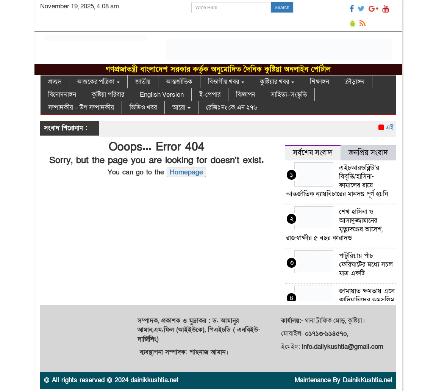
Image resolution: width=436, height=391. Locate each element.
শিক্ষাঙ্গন (319, 81)
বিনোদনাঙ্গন (62, 94)
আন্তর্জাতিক (179, 81)
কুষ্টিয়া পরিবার (108, 94)
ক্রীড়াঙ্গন (354, 81)
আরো (181, 107)
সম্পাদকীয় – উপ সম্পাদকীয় (81, 107)
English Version (162, 94)
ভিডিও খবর (143, 107)
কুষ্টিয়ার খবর (277, 81)
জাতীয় (142, 81)
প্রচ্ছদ (54, 81)
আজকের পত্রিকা (98, 81)
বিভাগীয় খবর (226, 81)
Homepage (186, 172)
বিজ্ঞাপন (245, 94)
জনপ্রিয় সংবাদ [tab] (368, 153)
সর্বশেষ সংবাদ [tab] (312, 153)
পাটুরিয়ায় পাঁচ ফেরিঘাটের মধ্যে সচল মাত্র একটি (366, 264)
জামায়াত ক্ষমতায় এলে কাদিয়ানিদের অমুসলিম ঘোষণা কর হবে (367, 300)
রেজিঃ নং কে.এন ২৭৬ (231, 107)
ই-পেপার (209, 94)
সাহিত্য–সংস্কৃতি (289, 94)
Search (282, 8)
